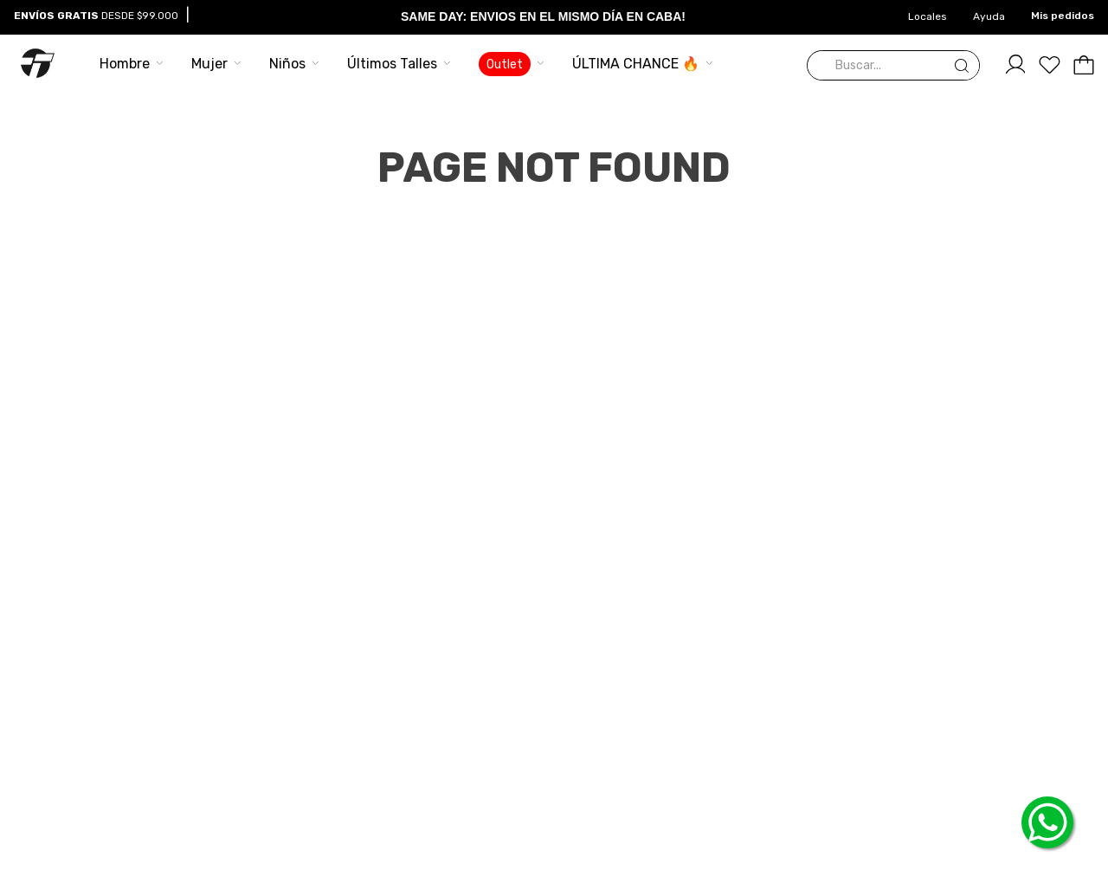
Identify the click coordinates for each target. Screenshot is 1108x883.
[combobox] (893, 66)
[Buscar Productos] (965, 66)
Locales (927, 16)
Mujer (209, 63)
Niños (287, 63)
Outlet (504, 64)
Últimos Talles (392, 63)
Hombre (125, 63)
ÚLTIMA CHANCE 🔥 (635, 63)
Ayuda (989, 16)
